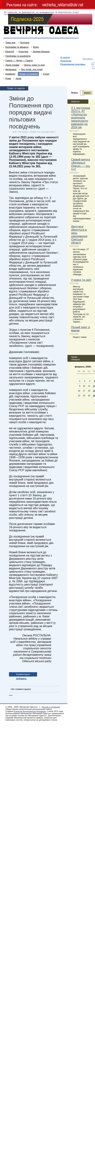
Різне (8, 78)
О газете (65, 57)
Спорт (46, 74)
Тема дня (10, 42)
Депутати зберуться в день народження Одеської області (79, 234)
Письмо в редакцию (51, 707)
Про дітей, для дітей (31, 69)
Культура (23, 51)
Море (36, 47)
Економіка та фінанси (16, 47)
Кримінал (10, 74)
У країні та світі (81, 279)
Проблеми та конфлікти (18, 56)
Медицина (10, 69)
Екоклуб (9, 51)
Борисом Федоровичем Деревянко (30, 711)
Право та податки (28, 74)
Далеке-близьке (41, 51)
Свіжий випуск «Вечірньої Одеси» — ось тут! (80, 164)
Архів (18, 78)
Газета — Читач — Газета (19, 60)
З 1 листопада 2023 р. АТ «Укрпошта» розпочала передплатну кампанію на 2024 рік (80, 117)
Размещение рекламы (72, 64)
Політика (24, 42)
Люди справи (12, 65)
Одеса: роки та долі (34, 65)
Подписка (65, 60)
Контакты (87, 58)
